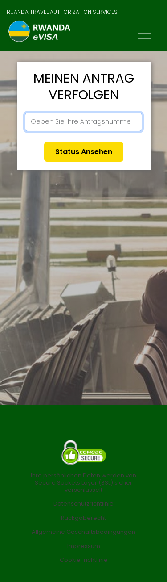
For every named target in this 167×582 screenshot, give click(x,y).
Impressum (83, 546)
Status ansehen (83, 152)
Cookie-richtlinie (84, 560)
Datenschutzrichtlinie (83, 503)
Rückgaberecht (83, 518)
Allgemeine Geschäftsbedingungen (83, 532)
